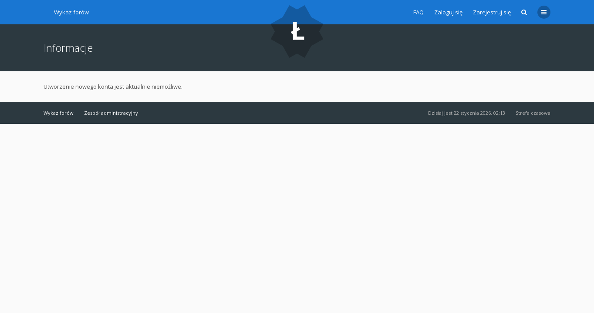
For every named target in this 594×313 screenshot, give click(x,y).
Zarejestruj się (492, 12)
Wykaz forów (71, 12)
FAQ (418, 12)
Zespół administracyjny (111, 113)
